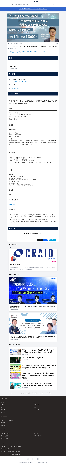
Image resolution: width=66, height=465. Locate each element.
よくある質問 (4, 436)
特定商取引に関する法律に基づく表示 (10, 451)
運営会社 (3, 425)
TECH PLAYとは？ (6, 433)
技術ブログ (36, 404)
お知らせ (36, 433)
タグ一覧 (3, 412)
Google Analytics (25, 51)
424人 (54, 261)
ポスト (40, 239)
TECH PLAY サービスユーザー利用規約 (11, 446)
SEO (31, 51)
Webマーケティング (15, 51)
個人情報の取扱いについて (7, 449)
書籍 (35, 407)
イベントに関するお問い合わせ (33, 233)
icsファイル (25, 81)
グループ (3, 409)
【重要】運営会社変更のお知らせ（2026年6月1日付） (33, 9)
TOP (10, 393)
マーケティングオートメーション (18, 53)
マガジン (3, 404)
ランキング (36, 409)
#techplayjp (12, 204)
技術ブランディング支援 (7, 420)
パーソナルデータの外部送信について (10, 454)
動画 (2, 407)
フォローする (52, 258)
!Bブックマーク (52, 239)
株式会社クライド (16, 88)
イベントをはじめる (39, 436)
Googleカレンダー (16, 81)
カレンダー (36, 402)
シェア (46, 239)
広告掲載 (3, 422)
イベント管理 (4, 438)
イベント (14, 393)
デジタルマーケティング (39, 51)
